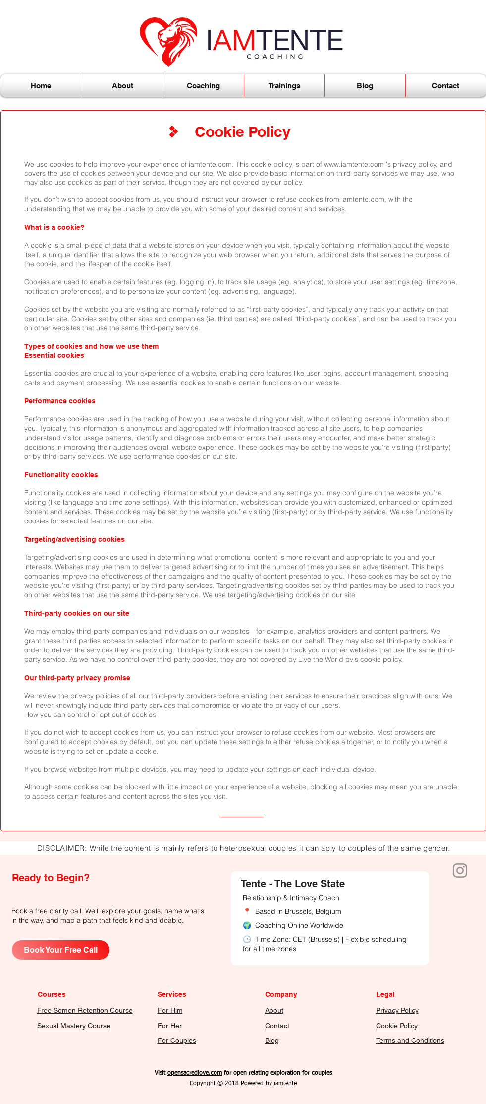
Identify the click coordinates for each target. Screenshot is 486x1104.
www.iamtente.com (354, 164)
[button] (123, 85)
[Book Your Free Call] (60, 950)
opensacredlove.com (194, 1073)
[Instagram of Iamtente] (460, 870)
